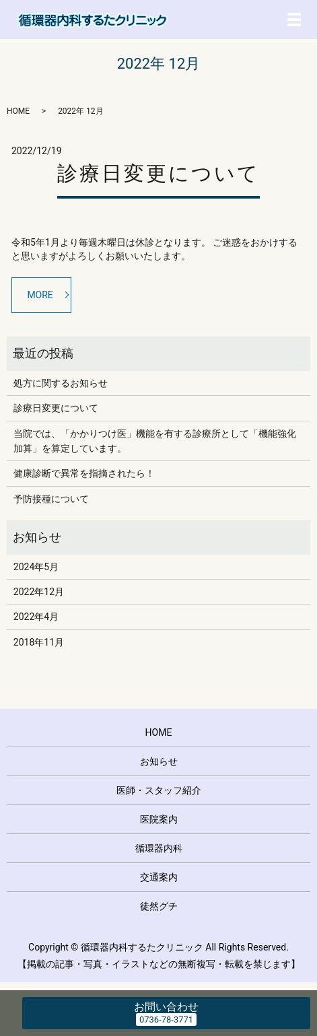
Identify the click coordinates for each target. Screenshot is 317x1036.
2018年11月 (38, 642)
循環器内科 (158, 848)
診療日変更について (158, 173)
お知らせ (159, 761)
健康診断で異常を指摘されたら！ (84, 473)
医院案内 (159, 819)
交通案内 (159, 877)
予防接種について (51, 498)
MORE (39, 294)
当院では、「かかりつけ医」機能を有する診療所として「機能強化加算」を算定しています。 (154, 441)
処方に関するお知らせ (60, 383)
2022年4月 (36, 616)
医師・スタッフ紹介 (158, 790)
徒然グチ (159, 906)
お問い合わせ (166, 1006)
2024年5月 (36, 566)
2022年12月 (38, 591)
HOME (18, 111)
